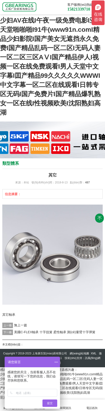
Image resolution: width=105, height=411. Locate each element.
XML (93, 353)
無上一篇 (20, 325)
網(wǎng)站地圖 (79, 353)
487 (87, 182)
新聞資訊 (66, 405)
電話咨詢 (92, 405)
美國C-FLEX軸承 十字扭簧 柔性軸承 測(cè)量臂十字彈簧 (54, 332)
